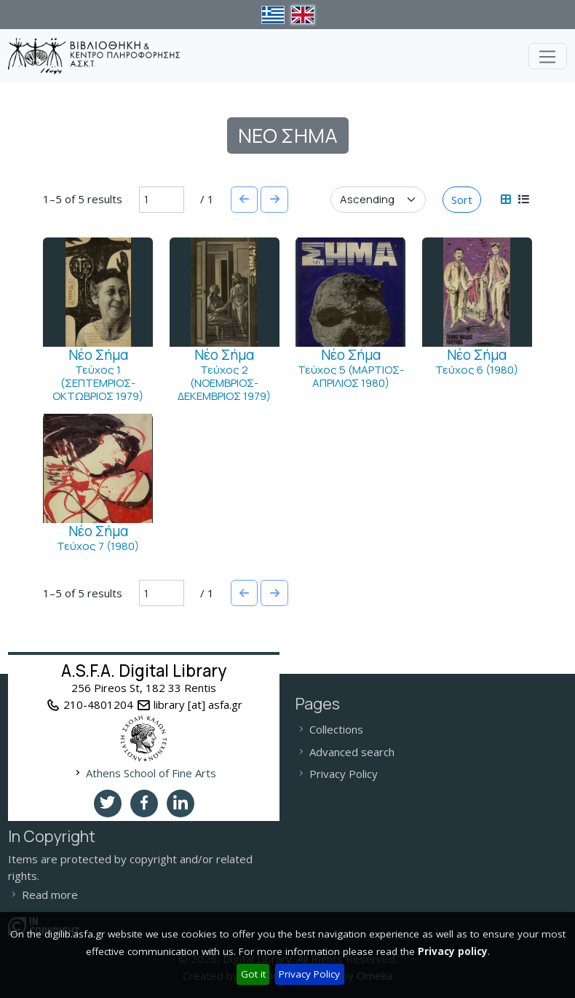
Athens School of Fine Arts (151, 773)
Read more (50, 894)
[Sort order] (378, 199)
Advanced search (351, 751)
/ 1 (207, 199)
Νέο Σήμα (98, 354)
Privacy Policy (309, 974)
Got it (253, 974)
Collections (336, 729)
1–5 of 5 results (82, 199)
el (272, 15)
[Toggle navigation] (547, 56)
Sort (461, 199)
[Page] (161, 199)
